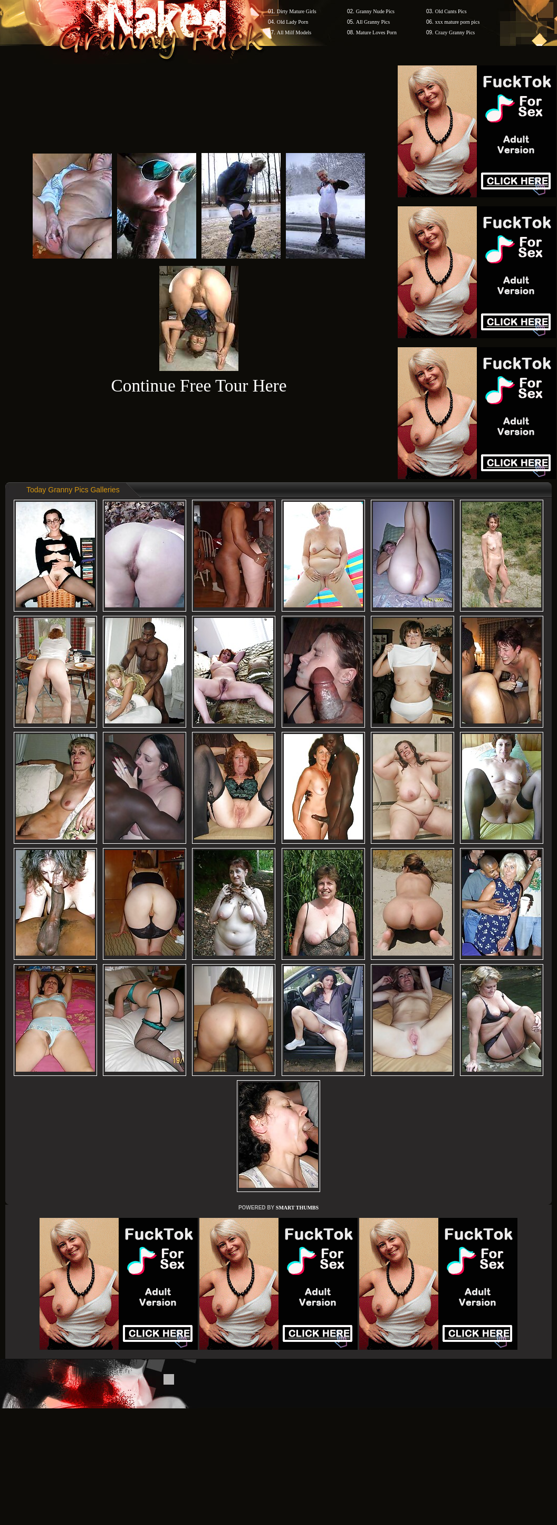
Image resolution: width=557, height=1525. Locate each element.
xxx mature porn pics (457, 22)
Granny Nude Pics (375, 11)
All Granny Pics (373, 22)
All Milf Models (294, 32)
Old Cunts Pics (451, 11)
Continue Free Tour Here (198, 385)
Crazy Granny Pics (455, 32)
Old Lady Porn (292, 22)
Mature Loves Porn (376, 32)
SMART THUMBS (297, 1208)
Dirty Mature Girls (296, 11)
